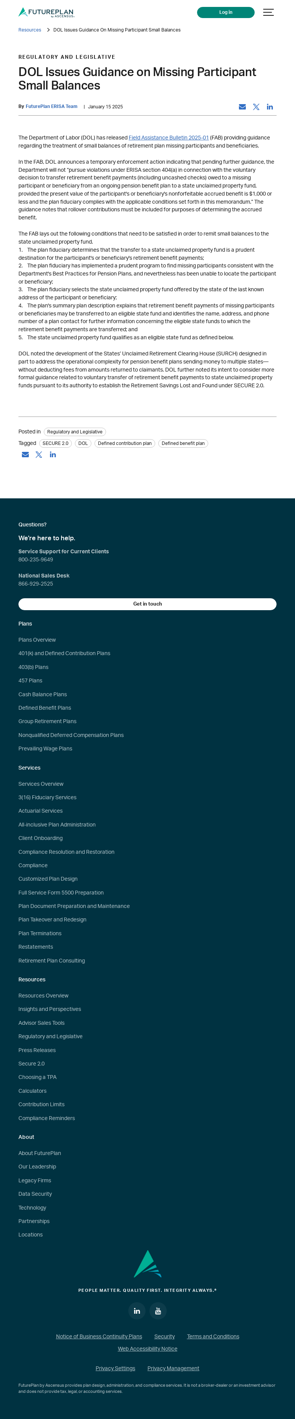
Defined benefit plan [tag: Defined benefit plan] (183, 443)
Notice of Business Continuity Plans (99, 1336)
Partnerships (34, 1221)
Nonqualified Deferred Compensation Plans (71, 735)
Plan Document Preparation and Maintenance (74, 906)
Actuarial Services (40, 811)
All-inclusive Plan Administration (57, 825)
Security (164, 1336)
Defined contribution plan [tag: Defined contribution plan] (125, 443)
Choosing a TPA (37, 1077)
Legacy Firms (34, 1180)
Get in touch (147, 604)
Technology (32, 1208)
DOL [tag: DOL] (83, 443)
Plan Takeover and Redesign (52, 920)
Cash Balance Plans (42, 694)
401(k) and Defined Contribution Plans (64, 653)
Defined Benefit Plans (44, 708)
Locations (30, 1235)
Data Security (35, 1194)
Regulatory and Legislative (50, 1036)
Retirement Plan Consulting (51, 961)
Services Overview (40, 784)
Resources (29, 30)
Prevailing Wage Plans (45, 749)
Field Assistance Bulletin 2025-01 (169, 138)
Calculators (32, 1091)
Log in (226, 12)
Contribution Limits (41, 1104)
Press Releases (37, 1050)
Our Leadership (37, 1167)
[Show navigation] (269, 12)
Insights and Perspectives (49, 1009)
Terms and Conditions (213, 1336)
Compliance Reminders (46, 1118)
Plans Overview (37, 640)
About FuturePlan (39, 1153)
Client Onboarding (40, 838)
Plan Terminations (39, 933)
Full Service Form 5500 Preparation (61, 893)
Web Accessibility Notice (147, 1349)
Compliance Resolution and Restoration (66, 852)
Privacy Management (173, 1368)
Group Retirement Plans (47, 721)
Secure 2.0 (31, 1064)
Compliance (33, 865)
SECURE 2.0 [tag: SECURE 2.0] (55, 443)
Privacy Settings (115, 1368)
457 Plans (30, 681)
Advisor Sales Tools (41, 1023)
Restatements (35, 947)
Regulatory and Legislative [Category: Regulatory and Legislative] (75, 432)
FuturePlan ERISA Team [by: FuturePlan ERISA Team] (52, 107)
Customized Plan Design (48, 879)
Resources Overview (43, 996)
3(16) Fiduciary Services (47, 797)
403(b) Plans (33, 667)
